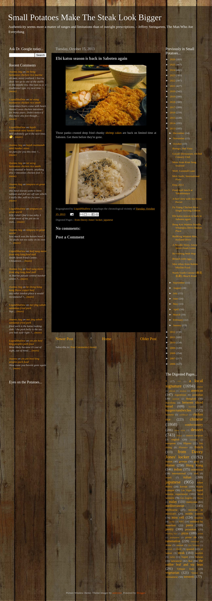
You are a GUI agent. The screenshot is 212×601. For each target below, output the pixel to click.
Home (106, 339)
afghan (200, 386)
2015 (173, 117)
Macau (200, 498)
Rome (168, 545)
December (179, 133)
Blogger (141, 592)
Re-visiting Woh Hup (184, 253)
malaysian (191, 501)
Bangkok (191, 398)
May (176, 303)
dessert (197, 429)
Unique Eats (185, 568)
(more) (12, 91)
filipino (187, 443)
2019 (173, 96)
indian (178, 469)
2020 (173, 91)
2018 (173, 101)
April (176, 309)
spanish (190, 548)
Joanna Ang (15, 71)
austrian (175, 399)
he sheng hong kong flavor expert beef (25, 288)
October (178, 143)
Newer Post (64, 339)
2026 (173, 59)
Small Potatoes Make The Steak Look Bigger (85, 17)
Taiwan (199, 556)
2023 (173, 75)
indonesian (197, 469)
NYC (181, 521)
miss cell (178, 517)
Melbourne (171, 509)
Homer (170, 465)
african (172, 391)
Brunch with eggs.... (183, 258)
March (177, 314)
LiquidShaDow (17, 99)
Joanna (13, 358)
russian (179, 545)
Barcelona (170, 402)
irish (196, 473)
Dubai (179, 435)
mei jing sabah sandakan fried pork (27, 306)
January (177, 325)
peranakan (190, 529)
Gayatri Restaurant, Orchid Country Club (187, 155)
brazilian (192, 406)
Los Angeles (186, 498)
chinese (196, 419)
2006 (173, 363)
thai (190, 560)
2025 (173, 64)
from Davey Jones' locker (88, 219)
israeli (169, 477)
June (176, 298)
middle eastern (194, 513)
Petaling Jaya (171, 533)
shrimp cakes (114, 132)
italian (187, 477)
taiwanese (176, 560)
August (177, 287)
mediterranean (175, 506)
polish (200, 533)
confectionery (194, 425)
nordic (172, 521)
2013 (173, 128)
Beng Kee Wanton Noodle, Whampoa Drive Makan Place (187, 227)
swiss (172, 557)
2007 (173, 358)
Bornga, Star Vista (182, 148)
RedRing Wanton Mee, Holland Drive (184, 238)
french (199, 447)
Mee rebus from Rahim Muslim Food (185, 266)
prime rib (191, 537)
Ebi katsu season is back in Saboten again (187, 217)
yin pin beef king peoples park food (25, 342)
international (179, 473)
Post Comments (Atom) (83, 347)
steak (181, 553)
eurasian (193, 439)
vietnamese (172, 576)
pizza (185, 533)
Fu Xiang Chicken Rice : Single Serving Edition (186, 209)
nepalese (198, 517)
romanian (195, 541)
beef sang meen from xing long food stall (27, 253)
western (189, 577)
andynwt (117, 592)
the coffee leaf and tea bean (184, 563)
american (197, 390)
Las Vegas (186, 490)
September (179, 282)
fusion (169, 461)
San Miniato (193, 545)
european (170, 443)
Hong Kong (194, 465)
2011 (173, 337)
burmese (170, 414)
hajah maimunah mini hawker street (25, 129)
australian (197, 394)
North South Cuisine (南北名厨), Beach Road (187, 274)
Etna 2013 (178, 184)
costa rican (179, 430)
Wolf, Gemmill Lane (183, 170)
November (179, 138)
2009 (173, 347)
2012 (173, 331)
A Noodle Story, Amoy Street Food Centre (184, 246)
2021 (173, 86)
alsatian (183, 391)
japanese (108, 219)
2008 (173, 353)
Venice (194, 572)
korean (183, 486)
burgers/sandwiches (178, 410)
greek (196, 461)
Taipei (184, 556)
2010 (173, 342)
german (183, 461)
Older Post (148, 339)
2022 (173, 80)
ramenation (173, 541)
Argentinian (180, 394)
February (178, 319)
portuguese (174, 537)
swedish (199, 553)
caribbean (183, 414)
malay (173, 502)
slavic (179, 549)
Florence (183, 447)
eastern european (194, 435)
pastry (170, 529)
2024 (173, 70)
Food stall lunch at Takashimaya (182, 192)
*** (179, 381)
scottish (169, 549)
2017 (173, 107)
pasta (189, 525)
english (175, 439)
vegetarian (172, 573)
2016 (173, 112)
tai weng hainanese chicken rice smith (25, 101)
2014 (173, 123)
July (175, 293)
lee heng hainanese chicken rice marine (25, 73)
